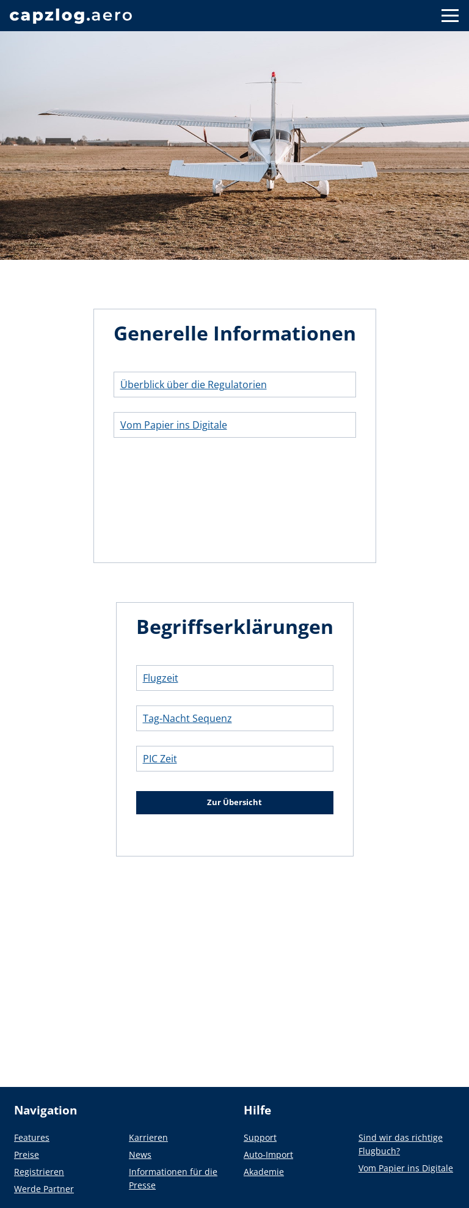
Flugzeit (160, 678)
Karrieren (148, 1137)
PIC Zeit (160, 758)
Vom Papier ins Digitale (173, 425)
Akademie (264, 1171)
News (140, 1154)
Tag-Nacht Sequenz (187, 718)
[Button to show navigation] (450, 15)
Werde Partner (44, 1189)
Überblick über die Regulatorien (193, 384)
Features (31, 1137)
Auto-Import (268, 1154)
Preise (26, 1154)
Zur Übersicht (234, 802)
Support (260, 1137)
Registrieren (39, 1171)
